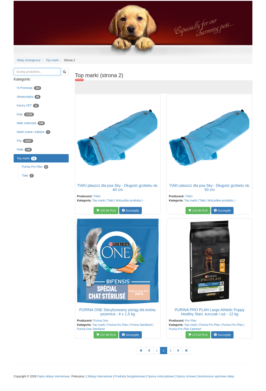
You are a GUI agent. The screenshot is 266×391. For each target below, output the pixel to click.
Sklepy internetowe (99, 376)
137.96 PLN (106, 334)
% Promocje (29, 88)
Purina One (100, 320)
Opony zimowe (186, 376)
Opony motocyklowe (160, 376)
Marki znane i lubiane (33, 132)
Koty (25, 114)
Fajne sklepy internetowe (53, 376)
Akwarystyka (28, 97)
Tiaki (28, 176)
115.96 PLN (198, 210)
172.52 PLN (198, 334)
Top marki (27, 158)
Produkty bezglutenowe (130, 376)
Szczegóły (130, 210)
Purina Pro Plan (35, 167)
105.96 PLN (106, 210)
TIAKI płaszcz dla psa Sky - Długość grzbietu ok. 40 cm (117, 187)
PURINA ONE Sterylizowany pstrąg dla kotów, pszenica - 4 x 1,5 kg (117, 312)
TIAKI (97, 196)
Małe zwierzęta (31, 123)
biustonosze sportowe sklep (216, 376)
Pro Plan (190, 320)
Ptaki (24, 150)
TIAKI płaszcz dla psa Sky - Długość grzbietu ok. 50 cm (209, 187)
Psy (25, 141)
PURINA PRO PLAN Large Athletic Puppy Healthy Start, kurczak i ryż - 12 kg (209, 312)
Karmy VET (28, 106)
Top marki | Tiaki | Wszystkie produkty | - (118, 200)
